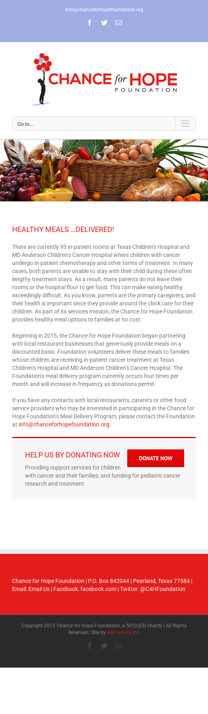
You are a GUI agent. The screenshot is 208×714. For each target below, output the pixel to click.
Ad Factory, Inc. (123, 632)
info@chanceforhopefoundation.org (104, 10)
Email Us (39, 589)
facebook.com (98, 589)
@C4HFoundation (162, 589)
